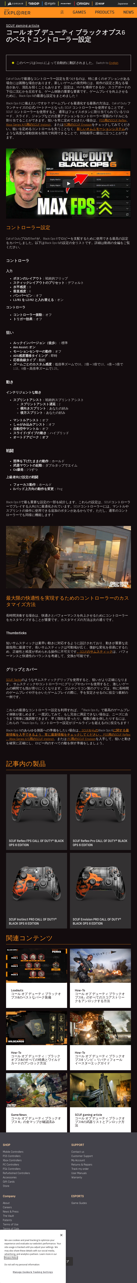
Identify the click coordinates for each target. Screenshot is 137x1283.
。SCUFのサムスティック (95, 652)
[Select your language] (124, 3)
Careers (7, 1207)
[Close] (61, 1235)
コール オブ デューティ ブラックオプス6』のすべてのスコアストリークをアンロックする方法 (100, 997)
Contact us (77, 1152)
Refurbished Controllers (16, 1173)
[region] (33, 1256)
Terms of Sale (11, 1228)
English (113, 63)
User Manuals (79, 1173)
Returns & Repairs (81, 1164)
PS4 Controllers (12, 1169)
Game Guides (79, 1203)
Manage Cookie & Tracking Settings (33, 1272)
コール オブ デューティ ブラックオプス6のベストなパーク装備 (36, 995)
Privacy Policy (10, 1257)
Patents (7, 1220)
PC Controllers (11, 1164)
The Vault (8, 1216)
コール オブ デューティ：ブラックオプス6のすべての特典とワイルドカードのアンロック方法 (36, 1059)
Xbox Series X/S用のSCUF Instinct (28, 125)
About (6, 1203)
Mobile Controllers (13, 1152)
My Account (78, 1160)
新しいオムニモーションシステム (101, 129)
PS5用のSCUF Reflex (112, 120)
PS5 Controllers (12, 1156)
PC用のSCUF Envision (78, 125)
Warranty (76, 1177)
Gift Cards (9, 1181)
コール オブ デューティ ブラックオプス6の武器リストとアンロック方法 (100, 1122)
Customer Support (82, 1156)
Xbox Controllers (12, 1160)
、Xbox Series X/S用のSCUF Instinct (30, 739)
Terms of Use (10, 1224)
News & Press (11, 1211)
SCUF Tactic (13, 680)
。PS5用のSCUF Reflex (114, 735)
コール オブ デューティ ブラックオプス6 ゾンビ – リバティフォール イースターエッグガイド (100, 1059)
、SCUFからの (88, 730)
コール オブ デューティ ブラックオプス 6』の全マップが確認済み (36, 1120)
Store (6, 1186)
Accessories (10, 1177)
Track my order (80, 1169)
